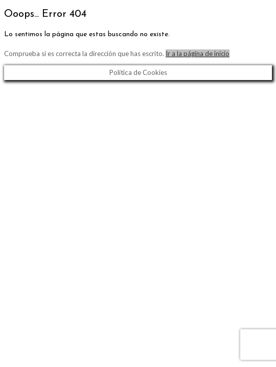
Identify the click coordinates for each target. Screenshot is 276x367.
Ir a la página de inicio (197, 53)
